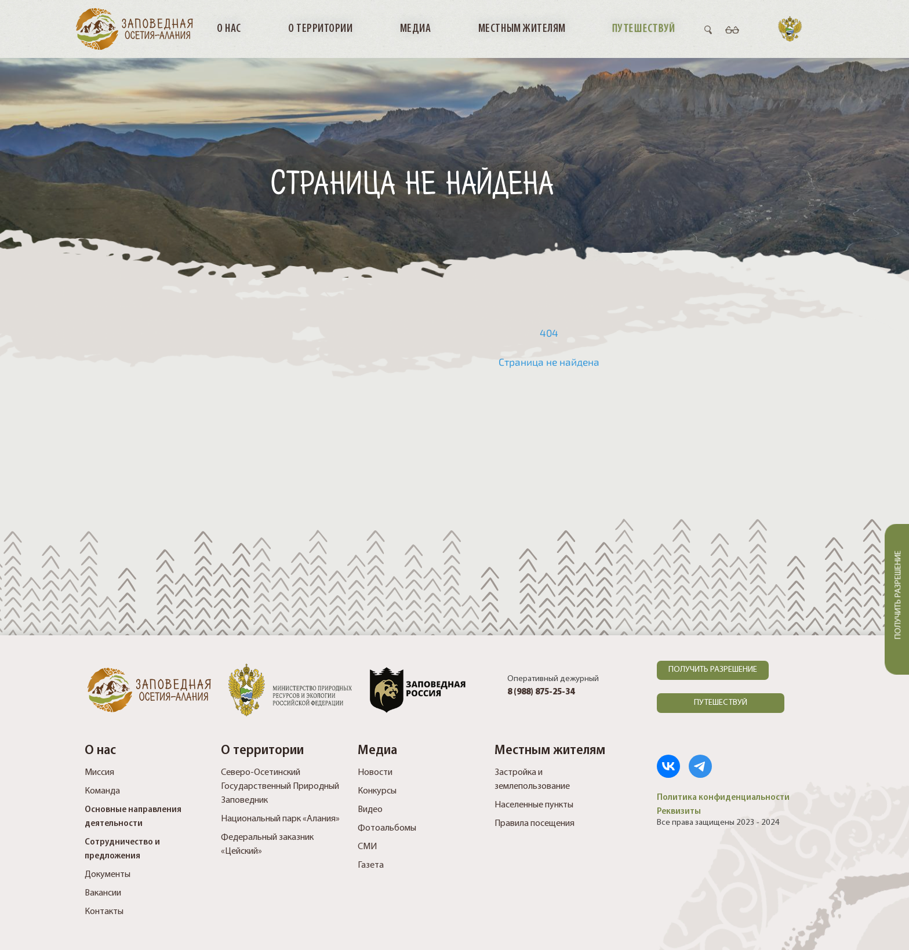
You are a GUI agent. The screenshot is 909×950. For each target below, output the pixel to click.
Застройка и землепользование (532, 779)
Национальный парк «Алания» (280, 819)
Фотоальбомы (387, 828)
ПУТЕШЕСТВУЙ (720, 702)
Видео (370, 809)
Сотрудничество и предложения (122, 849)
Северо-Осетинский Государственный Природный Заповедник (280, 786)
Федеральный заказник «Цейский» (267, 844)
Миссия (99, 772)
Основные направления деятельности (133, 816)
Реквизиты (679, 811)
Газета (371, 865)
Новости (375, 772)
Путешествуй (644, 28)
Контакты (104, 911)
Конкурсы (377, 791)
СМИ (367, 846)
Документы (107, 874)
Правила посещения (535, 823)
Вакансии (103, 893)
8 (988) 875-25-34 (541, 692)
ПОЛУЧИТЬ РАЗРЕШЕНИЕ (712, 669)
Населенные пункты (534, 805)
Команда (102, 791)
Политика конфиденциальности (723, 797)
